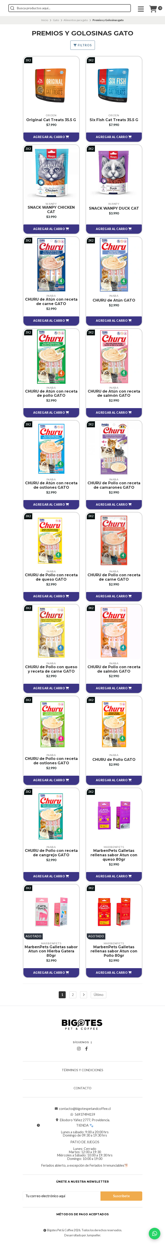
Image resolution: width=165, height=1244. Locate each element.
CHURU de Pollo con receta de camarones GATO (114, 486)
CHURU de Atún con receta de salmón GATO (114, 393)
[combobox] (90, 8)
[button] (51, 137)
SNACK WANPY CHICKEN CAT (51, 209)
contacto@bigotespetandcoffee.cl (82, 1110)
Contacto (82, 1089)
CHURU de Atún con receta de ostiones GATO (51, 486)
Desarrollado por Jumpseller (82, 1236)
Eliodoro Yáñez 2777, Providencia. (82, 1121)
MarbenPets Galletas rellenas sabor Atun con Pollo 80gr (114, 952)
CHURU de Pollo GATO (114, 760)
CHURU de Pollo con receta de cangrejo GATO (51, 854)
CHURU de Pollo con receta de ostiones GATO (51, 762)
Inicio (44, 20)
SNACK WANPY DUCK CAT (114, 208)
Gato (56, 20)
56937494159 (82, 1116)
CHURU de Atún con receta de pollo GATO (51, 393)
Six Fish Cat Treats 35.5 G (114, 120)
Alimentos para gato (76, 20)
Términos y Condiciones (82, 1072)
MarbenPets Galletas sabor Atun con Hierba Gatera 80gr (51, 952)
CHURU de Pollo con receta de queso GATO (51, 577)
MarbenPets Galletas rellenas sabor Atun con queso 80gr (114, 856)
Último (99, 996)
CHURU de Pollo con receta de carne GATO (114, 577)
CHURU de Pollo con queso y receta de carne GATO (51, 669)
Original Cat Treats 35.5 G (51, 120)
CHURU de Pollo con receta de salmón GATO (114, 669)
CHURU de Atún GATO (114, 300)
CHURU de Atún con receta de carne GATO (51, 301)
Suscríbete (121, 1197)
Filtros (82, 45)
